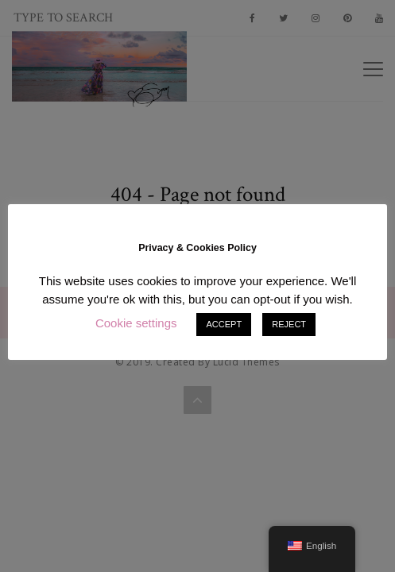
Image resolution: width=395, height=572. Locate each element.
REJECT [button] (289, 324)
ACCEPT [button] (224, 324)
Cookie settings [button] (136, 323)
